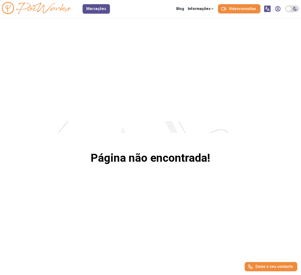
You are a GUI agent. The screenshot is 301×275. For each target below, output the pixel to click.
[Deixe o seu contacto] (271, 266)
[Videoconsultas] (239, 8)
